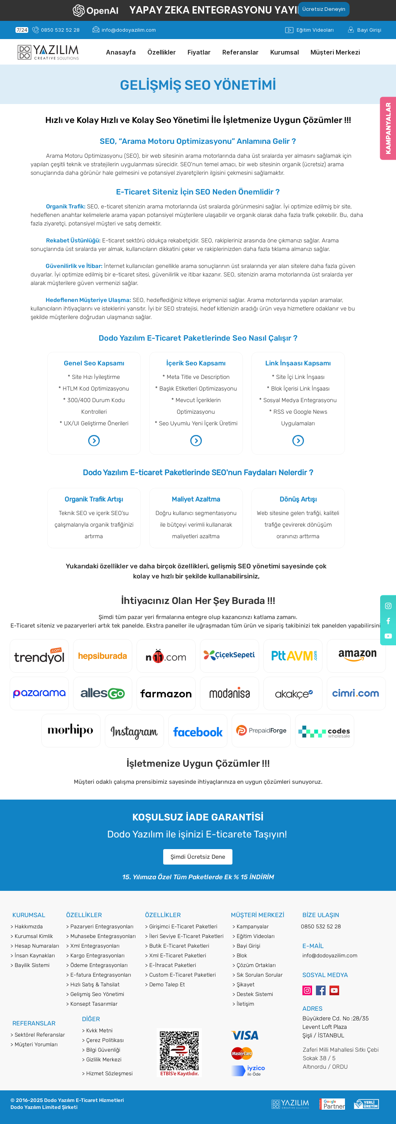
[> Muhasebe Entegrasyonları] (101, 936)
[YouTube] (334, 990)
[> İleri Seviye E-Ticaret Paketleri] (184, 936)
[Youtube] (388, 636)
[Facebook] (321, 990)
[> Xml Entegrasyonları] (101, 946)
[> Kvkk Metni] (115, 1031)
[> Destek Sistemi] (260, 994)
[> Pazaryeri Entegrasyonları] (101, 927)
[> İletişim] (261, 1004)
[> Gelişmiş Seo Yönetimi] (101, 994)
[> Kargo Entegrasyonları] (101, 956)
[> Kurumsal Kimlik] (43, 936)
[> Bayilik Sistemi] (43, 965)
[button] (162, 52)
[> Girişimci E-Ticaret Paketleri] (184, 927)
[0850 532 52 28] (60, 30)
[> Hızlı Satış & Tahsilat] (101, 985)
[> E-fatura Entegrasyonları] (101, 975)
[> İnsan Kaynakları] (43, 956)
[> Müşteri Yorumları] (43, 1044)
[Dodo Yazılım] (388, 606)
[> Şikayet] (261, 985)
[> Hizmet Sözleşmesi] (115, 1073)
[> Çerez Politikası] (115, 1040)
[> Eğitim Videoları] (261, 936)
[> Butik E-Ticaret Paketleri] (184, 946)
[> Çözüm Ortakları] (261, 965)
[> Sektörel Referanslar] (43, 1035)
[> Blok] (261, 956)
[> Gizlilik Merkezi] (115, 1060)
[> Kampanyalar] (261, 927)
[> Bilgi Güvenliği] (115, 1050)
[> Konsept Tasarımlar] (101, 1004)
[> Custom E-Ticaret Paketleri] (184, 975)
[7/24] (21, 30)
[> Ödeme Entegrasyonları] (101, 965)
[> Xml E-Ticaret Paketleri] (184, 956)
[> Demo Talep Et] (184, 985)
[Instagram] (307, 990)
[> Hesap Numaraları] (43, 946)
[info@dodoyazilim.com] (128, 30)
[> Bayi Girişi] (261, 946)
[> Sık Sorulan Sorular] (261, 975)
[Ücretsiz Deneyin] (324, 9)
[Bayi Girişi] (369, 30)
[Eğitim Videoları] (315, 30)
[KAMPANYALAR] (388, 128)
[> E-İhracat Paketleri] (184, 965)
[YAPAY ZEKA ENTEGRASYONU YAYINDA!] (225, 10)
